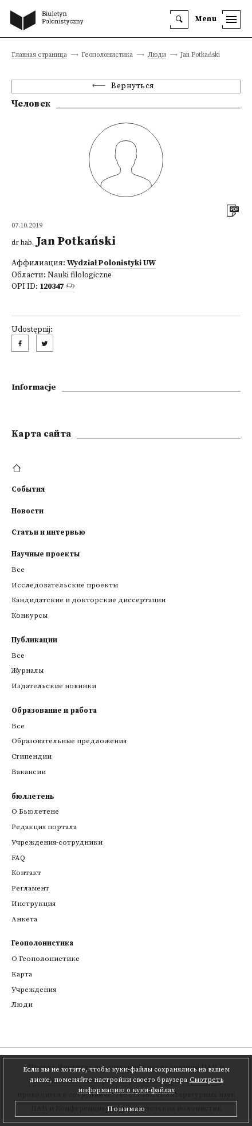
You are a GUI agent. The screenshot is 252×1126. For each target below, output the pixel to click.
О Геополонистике (45, 958)
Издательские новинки (53, 685)
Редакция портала (44, 826)
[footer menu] (18, 469)
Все (18, 569)
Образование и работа (54, 710)
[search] (179, 19)
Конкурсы (29, 615)
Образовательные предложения (69, 741)
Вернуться (133, 86)
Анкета (24, 919)
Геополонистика (42, 943)
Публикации (34, 640)
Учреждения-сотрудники (57, 842)
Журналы (27, 670)
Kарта (21, 974)
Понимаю (126, 1108)
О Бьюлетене (35, 811)
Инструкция (33, 903)
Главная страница (39, 55)
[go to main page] (49, 21)
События (28, 489)
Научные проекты (45, 554)
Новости (27, 511)
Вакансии (28, 771)
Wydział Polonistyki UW (111, 263)
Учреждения (33, 989)
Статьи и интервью (48, 532)
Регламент (30, 888)
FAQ (18, 857)
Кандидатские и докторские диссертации (88, 600)
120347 (52, 287)
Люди (157, 55)
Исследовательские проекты (64, 585)
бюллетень (32, 796)
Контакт (26, 872)
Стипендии (31, 756)
